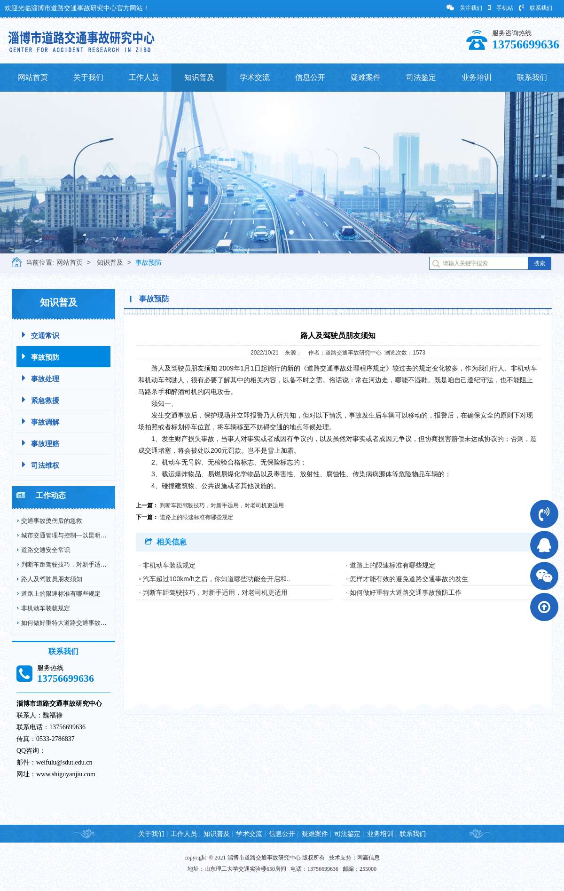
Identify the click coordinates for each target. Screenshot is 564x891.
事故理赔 (40, 443)
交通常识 (40, 335)
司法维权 (40, 464)
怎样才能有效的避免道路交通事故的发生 (409, 579)
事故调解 (40, 421)
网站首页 (33, 77)
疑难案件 (366, 77)
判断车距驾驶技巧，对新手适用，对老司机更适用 (88, 564)
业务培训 (477, 77)
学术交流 (255, 77)
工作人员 (144, 77)
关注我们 (464, 7)
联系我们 (535, 7)
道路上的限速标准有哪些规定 (61, 593)
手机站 (500, 7)
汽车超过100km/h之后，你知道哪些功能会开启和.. (216, 579)
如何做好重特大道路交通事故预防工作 (73, 622)
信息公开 (310, 77)
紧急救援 (40, 399)
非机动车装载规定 (45, 608)
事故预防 (148, 262)
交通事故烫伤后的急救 (51, 520)
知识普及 (199, 77)
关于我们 (88, 77)
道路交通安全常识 (45, 549)
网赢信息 (368, 857)
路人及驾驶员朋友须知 (51, 579)
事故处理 (40, 378)
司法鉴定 (421, 77)
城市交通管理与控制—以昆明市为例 (70, 535)
